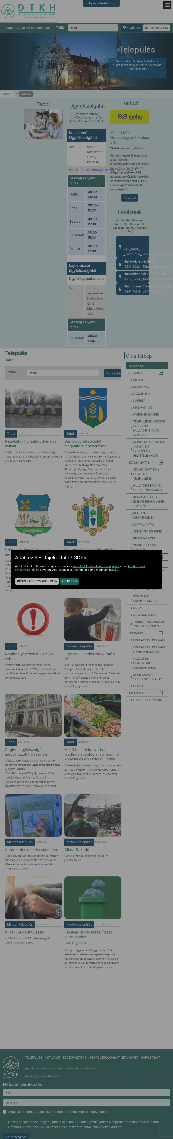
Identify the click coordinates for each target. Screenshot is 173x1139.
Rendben (69, 581)
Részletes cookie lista (37, 581)
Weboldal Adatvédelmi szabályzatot (96, 566)
